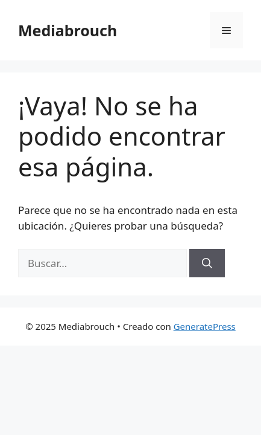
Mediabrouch (67, 30)
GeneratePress (205, 326)
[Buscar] (207, 263)
